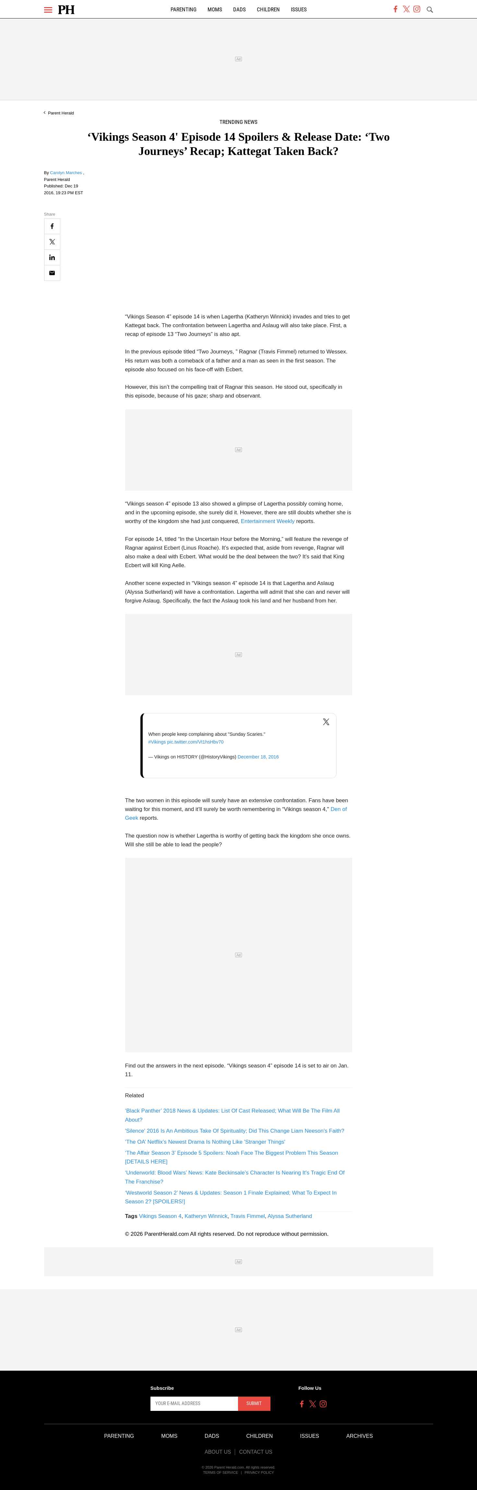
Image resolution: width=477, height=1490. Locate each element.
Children (268, 9)
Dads (239, 9)
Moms (215, 9)
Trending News (238, 122)
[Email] (52, 273)
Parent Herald (61, 113)
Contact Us (255, 1452)
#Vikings (157, 742)
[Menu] (48, 10)
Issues (299, 9)
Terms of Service (220, 1472)
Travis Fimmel (248, 1216)
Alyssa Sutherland (290, 1216)
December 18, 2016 (258, 756)
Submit (254, 1403)
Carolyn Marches (66, 172)
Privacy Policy (259, 1472)
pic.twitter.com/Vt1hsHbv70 (195, 742)
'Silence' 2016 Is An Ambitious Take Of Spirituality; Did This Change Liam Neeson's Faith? (234, 1131)
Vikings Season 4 (160, 1216)
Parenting (184, 9)
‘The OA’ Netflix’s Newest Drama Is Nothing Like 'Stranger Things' (205, 1142)
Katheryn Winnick (206, 1216)
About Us (218, 1452)
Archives (359, 1436)
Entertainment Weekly (268, 521)
